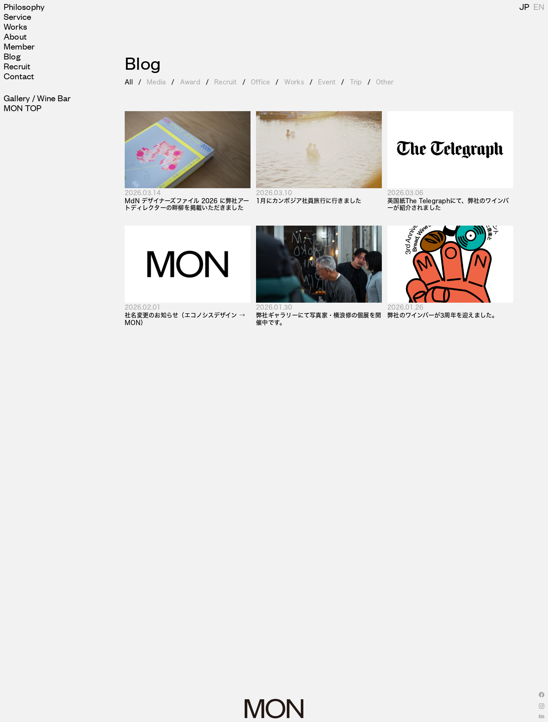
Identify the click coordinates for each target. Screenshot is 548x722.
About (15, 36)
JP (524, 6)
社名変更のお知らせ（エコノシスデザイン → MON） (185, 318)
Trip (356, 81)
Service (18, 16)
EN (538, 6)
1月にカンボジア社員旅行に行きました (308, 200)
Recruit (17, 65)
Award (190, 81)
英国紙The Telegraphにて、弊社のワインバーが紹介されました (448, 204)
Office (260, 81)
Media (156, 81)
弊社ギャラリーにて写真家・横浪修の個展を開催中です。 (318, 318)
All (129, 81)
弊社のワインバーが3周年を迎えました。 (442, 315)
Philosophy (24, 6)
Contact (19, 75)
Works (15, 26)
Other (385, 81)
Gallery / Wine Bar (37, 97)
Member (19, 46)
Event (327, 81)
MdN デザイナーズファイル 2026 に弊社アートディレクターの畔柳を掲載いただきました (187, 204)
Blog (12, 56)
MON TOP (23, 107)
